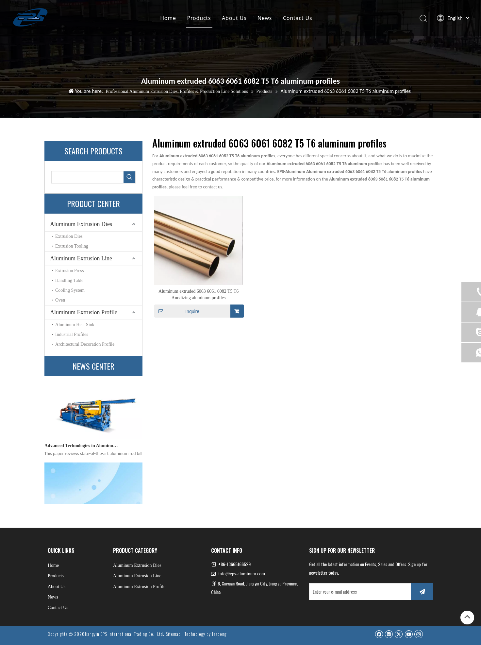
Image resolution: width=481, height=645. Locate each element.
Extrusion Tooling (71, 246)
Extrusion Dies (69, 236)
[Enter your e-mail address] (358, 592)
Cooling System (70, 290)
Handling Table (69, 280)
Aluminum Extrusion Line (81, 258)
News (264, 18)
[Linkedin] (389, 634)
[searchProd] (88, 177)
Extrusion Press (69, 270)
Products (199, 18)
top (467, 617)
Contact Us (297, 18)
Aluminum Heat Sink (74, 324)
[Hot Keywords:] (129, 177)
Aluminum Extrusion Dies (81, 224)
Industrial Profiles (71, 334)
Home (168, 18)
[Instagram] (418, 634)
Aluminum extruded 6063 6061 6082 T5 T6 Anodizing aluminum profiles (198, 294)
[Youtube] (409, 634)
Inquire (176, 311)
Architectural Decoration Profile (84, 344)
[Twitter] (398, 634)
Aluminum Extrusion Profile (83, 312)
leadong (219, 634)
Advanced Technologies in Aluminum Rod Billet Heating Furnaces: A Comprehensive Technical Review (81, 447)
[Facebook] (379, 634)
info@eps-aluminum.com (241, 573)
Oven (60, 300)
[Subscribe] (422, 591)
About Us (234, 18)
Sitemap (173, 634)
